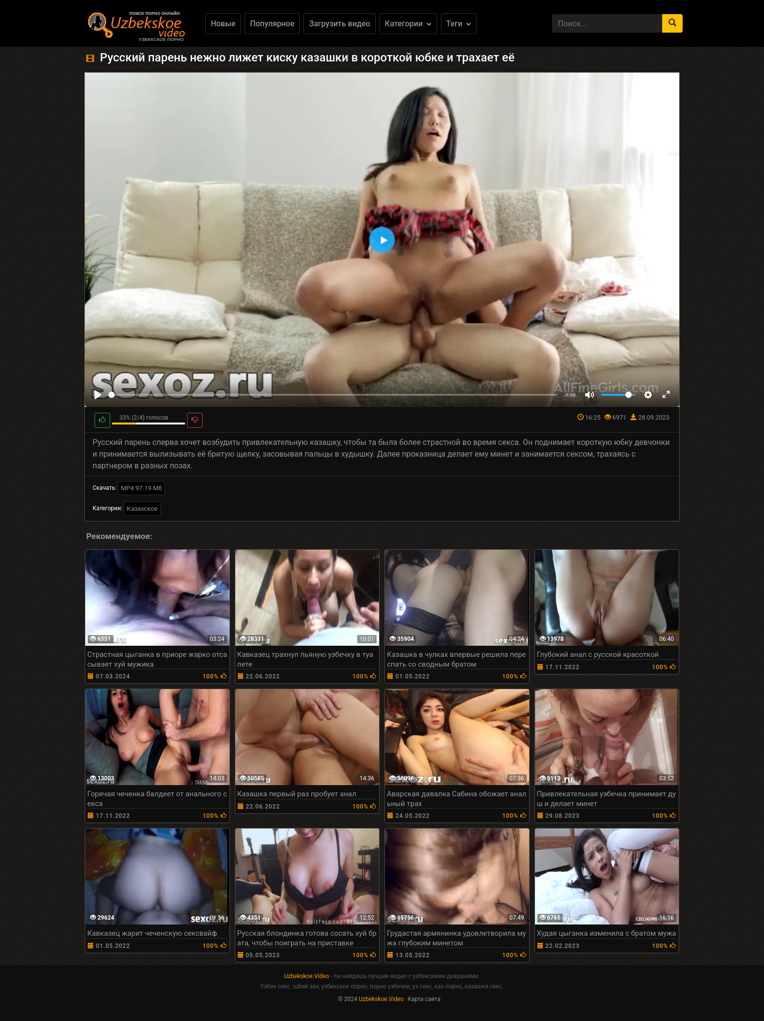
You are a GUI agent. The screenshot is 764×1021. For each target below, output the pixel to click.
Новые (222, 23)
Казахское (142, 508)
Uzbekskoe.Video (306, 976)
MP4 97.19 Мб (141, 488)
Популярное (272, 23)
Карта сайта (423, 999)
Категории (408, 23)
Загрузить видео (339, 23)
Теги (458, 23)
